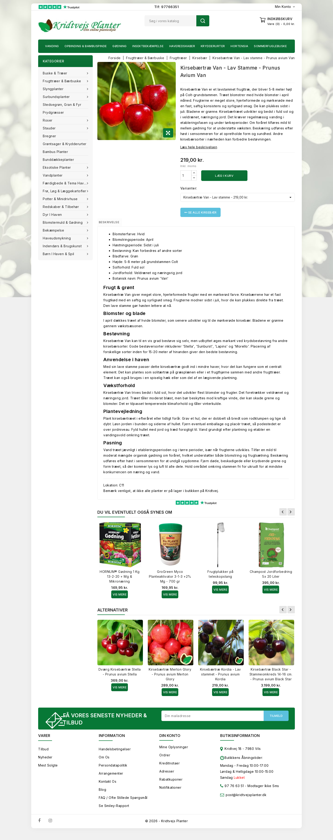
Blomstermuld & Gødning (63, 222)
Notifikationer (170, 796)
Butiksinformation (240, 744)
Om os (104, 765)
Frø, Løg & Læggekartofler (65, 191)
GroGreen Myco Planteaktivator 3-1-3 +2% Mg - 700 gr (170, 578)
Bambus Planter (55, 152)
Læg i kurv (224, 175)
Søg (202, 20)
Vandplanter (53, 175)
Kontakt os (107, 790)
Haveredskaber (182, 46)
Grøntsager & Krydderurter (64, 144)
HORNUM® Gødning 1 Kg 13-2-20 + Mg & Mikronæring (119, 578)
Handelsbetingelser (115, 757)
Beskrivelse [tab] (114, 223)
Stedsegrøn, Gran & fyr (62, 105)
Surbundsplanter (57, 97)
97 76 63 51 (232, 795)
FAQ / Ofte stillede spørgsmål (123, 806)
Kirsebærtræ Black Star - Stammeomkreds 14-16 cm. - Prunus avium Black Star (271, 676)
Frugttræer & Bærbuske (62, 81)
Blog (102, 798)
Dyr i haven (53, 215)
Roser (48, 120)
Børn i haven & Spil (59, 254)
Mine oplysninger (173, 755)
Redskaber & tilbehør (61, 207)
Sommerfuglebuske (270, 46)
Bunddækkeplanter (58, 160)
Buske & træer (55, 73)
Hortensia (239, 46)
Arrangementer (111, 782)
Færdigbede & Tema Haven (66, 183)
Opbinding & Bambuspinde (86, 46)
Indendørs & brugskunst (63, 246)
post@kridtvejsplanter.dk (246, 803)
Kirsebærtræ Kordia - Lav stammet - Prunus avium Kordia (220, 676)
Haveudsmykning (57, 238)
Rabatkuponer (170, 788)
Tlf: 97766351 (166, 7)
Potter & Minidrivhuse (61, 199)
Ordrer (164, 763)
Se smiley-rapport (114, 814)
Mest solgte (48, 774)
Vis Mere (119, 596)
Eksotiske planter (57, 167)
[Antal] (185, 175)
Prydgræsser (53, 112)
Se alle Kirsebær (200, 212)
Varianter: (188, 188)
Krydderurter (213, 46)
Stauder (50, 128)
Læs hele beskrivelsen (198, 147)
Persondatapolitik (113, 774)
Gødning (119, 46)
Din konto (169, 744)
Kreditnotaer (169, 771)
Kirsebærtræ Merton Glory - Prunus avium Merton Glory (170, 676)
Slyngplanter (54, 89)
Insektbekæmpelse (147, 46)
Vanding (52, 46)
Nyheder (45, 765)
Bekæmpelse (54, 230)
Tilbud (43, 757)
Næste (291, 514)
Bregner (49, 136)
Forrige (283, 514)
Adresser (166, 780)
